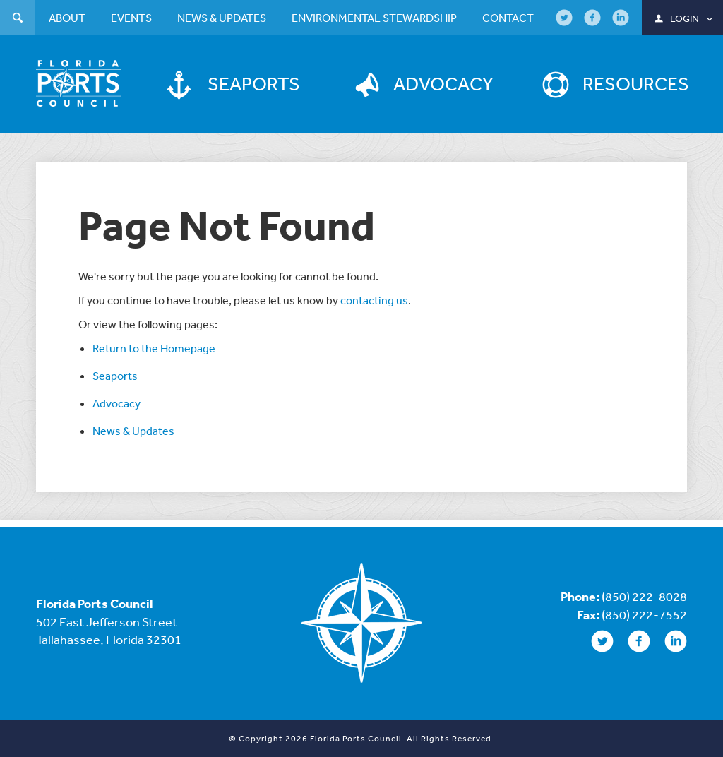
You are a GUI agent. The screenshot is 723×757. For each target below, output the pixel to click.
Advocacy (116, 403)
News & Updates (133, 431)
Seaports (115, 376)
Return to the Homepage (153, 348)
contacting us (374, 300)
